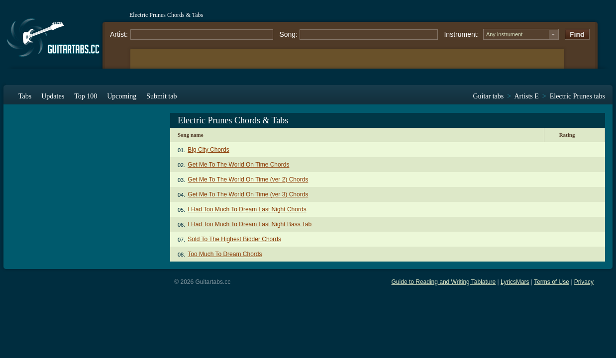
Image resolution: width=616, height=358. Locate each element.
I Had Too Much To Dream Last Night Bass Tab (249, 224)
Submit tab (161, 96)
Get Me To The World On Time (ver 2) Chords (248, 179)
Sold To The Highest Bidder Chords (234, 239)
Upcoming (121, 96)
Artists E (526, 96)
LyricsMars (515, 281)
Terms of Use (551, 281)
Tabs (24, 96)
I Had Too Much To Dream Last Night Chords (247, 209)
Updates (52, 96)
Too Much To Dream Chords (225, 254)
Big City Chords (208, 149)
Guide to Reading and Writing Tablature (444, 281)
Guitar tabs (488, 96)
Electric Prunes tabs (577, 96)
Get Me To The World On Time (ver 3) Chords (248, 194)
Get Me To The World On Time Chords (238, 164)
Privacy (584, 281)
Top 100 (85, 96)
